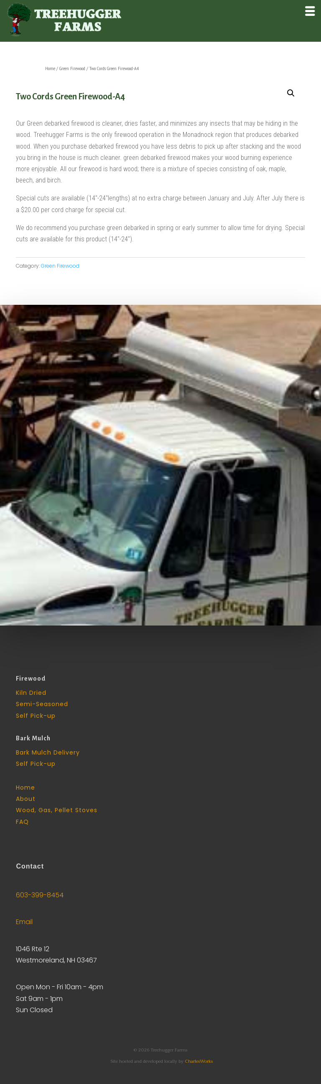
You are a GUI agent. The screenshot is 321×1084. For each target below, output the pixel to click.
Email (24, 922)
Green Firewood (72, 68)
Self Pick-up (36, 716)
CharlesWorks (199, 1061)
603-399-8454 (40, 895)
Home (50, 68)
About (26, 799)
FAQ (22, 822)
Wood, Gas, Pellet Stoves (56, 810)
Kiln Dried (31, 693)
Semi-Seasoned (42, 704)
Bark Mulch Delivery (48, 752)
